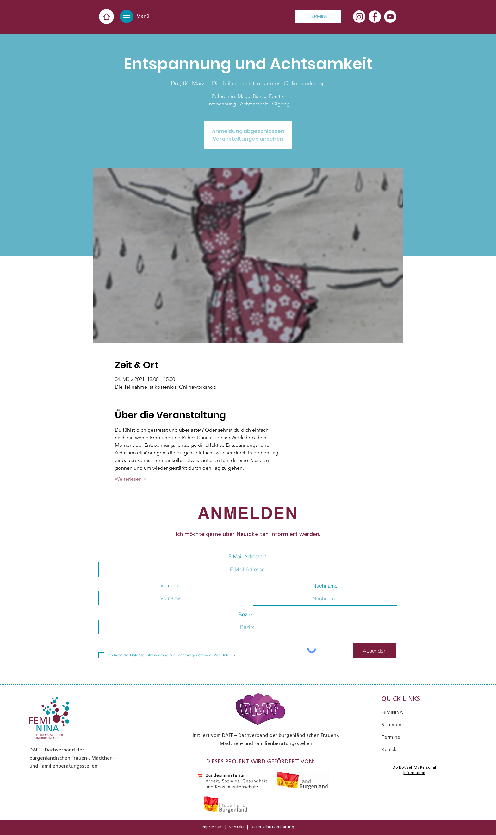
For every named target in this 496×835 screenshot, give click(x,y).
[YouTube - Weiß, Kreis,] (390, 16)
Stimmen (391, 725)
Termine (390, 737)
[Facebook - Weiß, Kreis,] (375, 16)
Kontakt (237, 827)
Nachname (325, 585)
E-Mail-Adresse (245, 556)
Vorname (170, 585)
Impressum (212, 827)
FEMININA (392, 712)
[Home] (106, 16)
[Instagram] (359, 16)
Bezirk (246, 614)
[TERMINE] (318, 16)
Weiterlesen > (130, 479)
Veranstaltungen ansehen (248, 138)
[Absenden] (374, 650)
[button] (126, 16)
